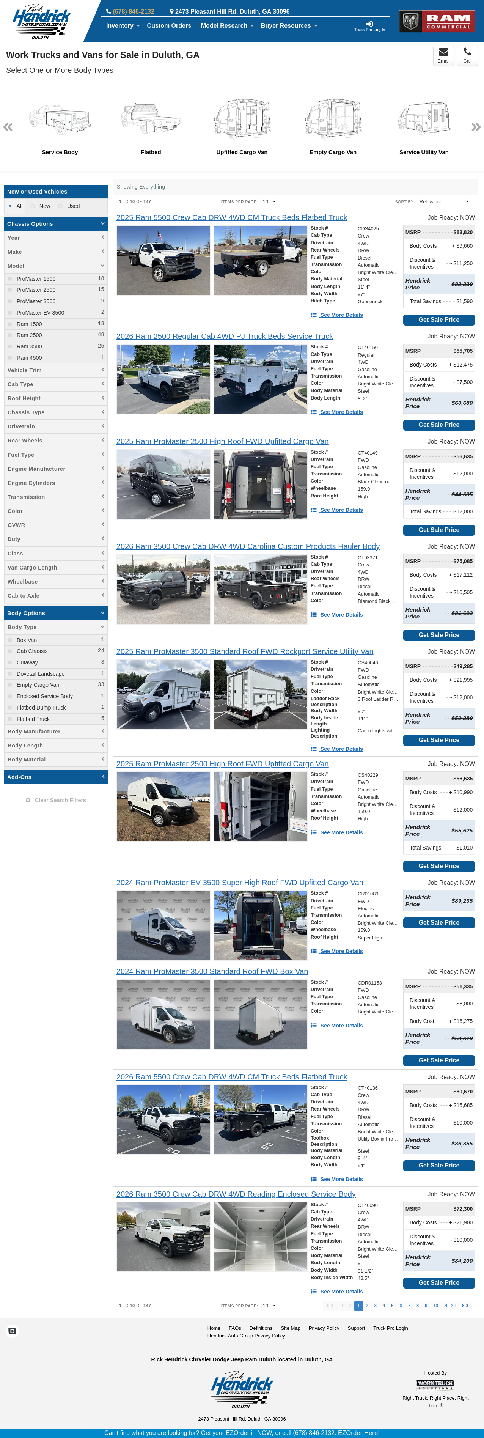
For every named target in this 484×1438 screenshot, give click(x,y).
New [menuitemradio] (44, 206)
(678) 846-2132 (133, 11)
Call (467, 55)
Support (356, 1328)
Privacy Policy (324, 1328)
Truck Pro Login (390, 1328)
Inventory (123, 25)
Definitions (261, 1328)
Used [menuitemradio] (73, 206)
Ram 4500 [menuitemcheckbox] (28, 358)
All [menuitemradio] (18, 206)
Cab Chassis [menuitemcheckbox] (31, 651)
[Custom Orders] (169, 26)
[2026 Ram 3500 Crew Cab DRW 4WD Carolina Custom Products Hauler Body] (248, 546)
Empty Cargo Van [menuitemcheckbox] (37, 685)
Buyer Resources (289, 25)
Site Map (290, 1328)
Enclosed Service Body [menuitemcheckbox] (44, 696)
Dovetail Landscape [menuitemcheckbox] (39, 674)
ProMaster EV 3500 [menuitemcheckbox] (39, 313)
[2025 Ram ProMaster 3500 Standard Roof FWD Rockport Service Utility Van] (245, 651)
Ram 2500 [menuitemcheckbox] (28, 335)
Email (443, 55)
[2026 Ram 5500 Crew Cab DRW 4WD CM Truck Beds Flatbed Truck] (231, 1077)
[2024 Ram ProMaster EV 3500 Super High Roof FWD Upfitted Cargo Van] (239, 882)
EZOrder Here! (359, 1432)
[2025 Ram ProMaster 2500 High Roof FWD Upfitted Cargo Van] (222, 441)
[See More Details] (337, 315)
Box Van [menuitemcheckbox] (26, 640)
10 (435, 1305)
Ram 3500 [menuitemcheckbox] (28, 346)
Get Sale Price (439, 319)
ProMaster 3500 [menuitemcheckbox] (35, 301)
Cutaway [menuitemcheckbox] (26, 662)
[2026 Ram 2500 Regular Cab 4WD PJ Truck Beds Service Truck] (224, 336)
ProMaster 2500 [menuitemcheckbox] (35, 290)
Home (214, 1328)
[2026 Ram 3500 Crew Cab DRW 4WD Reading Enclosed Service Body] (236, 1194)
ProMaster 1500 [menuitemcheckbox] (35, 279)
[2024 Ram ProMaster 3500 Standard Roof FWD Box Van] (212, 971)
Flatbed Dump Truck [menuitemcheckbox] (40, 708)
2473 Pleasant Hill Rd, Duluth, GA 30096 (232, 11)
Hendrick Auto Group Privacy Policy (246, 1336)
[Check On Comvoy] (12, 1332)
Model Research (228, 25)
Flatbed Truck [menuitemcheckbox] (32, 719)
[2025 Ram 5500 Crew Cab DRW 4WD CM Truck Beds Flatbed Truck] (231, 217)
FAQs (235, 1328)
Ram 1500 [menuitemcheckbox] (28, 324)
